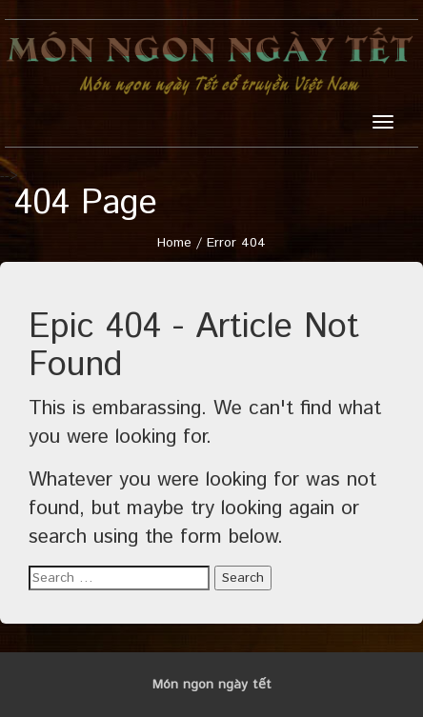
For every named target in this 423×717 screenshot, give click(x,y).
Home (174, 242)
